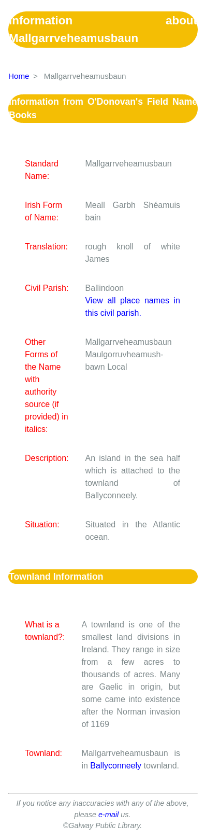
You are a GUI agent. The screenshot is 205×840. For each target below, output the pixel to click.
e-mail (108, 814)
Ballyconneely (115, 765)
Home (19, 76)
